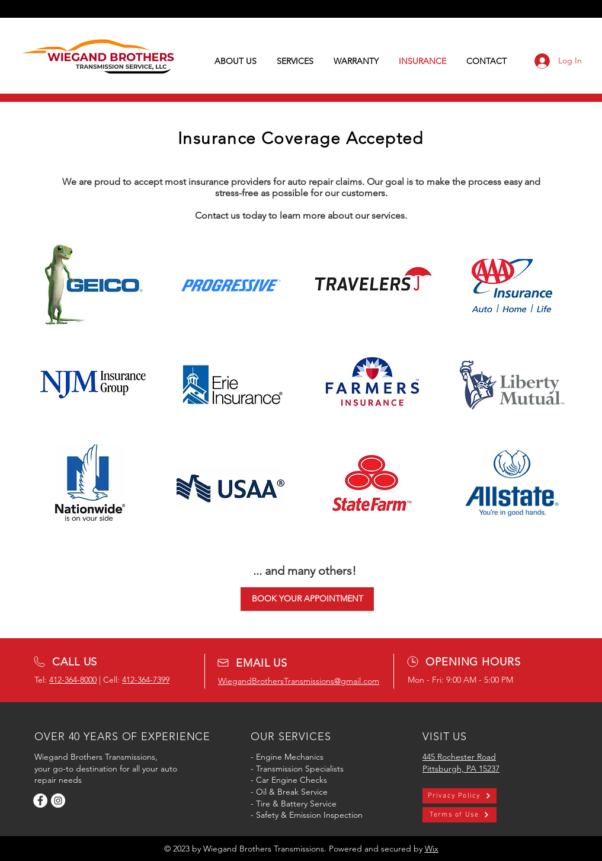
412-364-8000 (73, 679)
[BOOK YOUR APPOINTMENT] (307, 599)
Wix (431, 848)
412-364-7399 (145, 679)
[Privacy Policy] (459, 796)
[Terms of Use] (459, 814)
